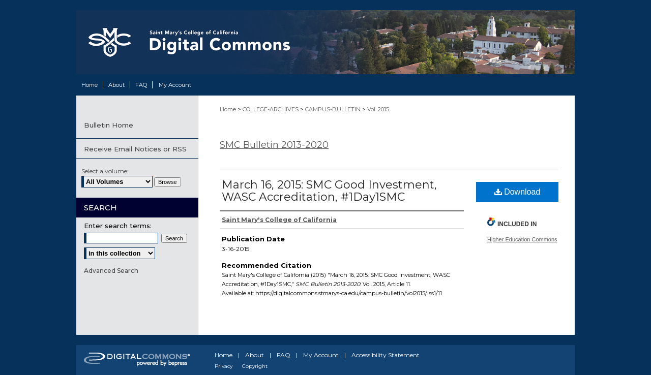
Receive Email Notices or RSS (135, 149)
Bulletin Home (108, 125)
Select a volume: (105, 171)
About (254, 355)
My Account (321, 355)
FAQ (283, 355)
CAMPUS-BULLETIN (333, 109)
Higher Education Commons (522, 239)
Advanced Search (111, 270)
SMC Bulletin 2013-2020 (274, 144)
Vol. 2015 (378, 109)
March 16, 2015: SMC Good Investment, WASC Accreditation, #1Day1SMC (329, 191)
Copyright (255, 366)
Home (229, 109)
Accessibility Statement (385, 355)
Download (517, 192)
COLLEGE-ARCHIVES (271, 109)
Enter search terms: (118, 226)
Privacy (223, 366)
